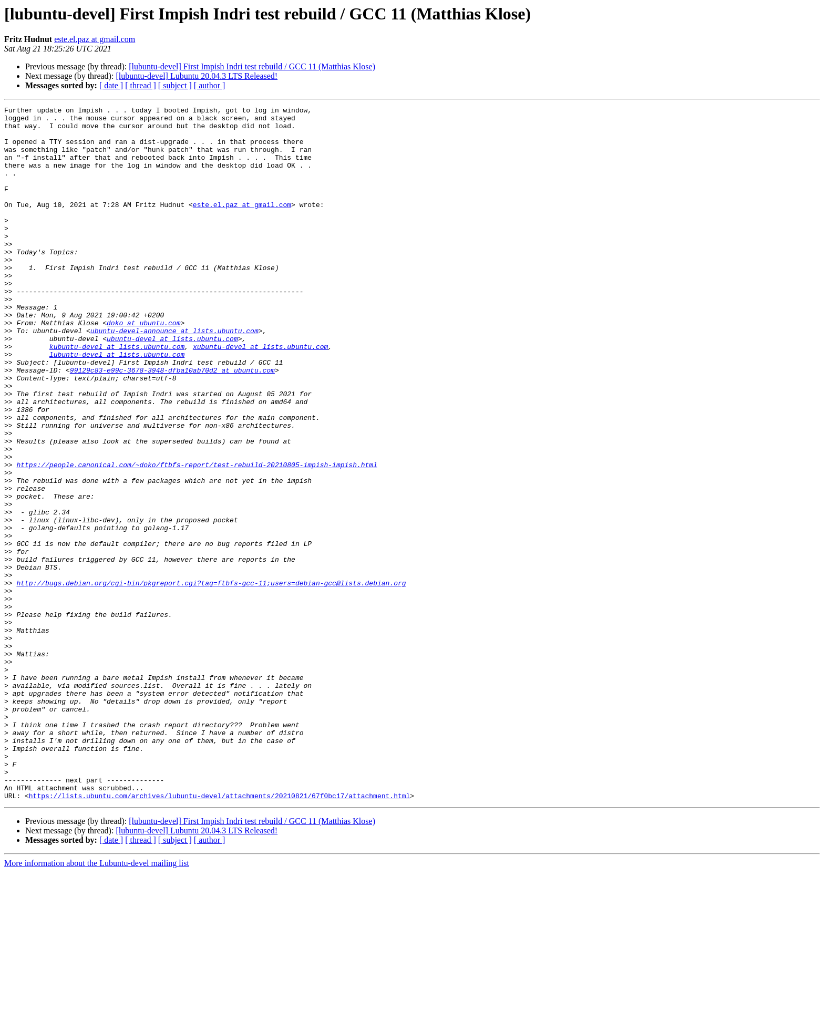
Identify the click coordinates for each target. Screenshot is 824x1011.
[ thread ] (140, 85)
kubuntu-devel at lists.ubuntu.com (116, 395)
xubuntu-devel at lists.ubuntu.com (260, 395)
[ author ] (209, 85)
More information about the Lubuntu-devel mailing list (96, 1001)
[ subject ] (175, 85)
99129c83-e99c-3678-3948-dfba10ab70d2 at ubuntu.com (172, 423)
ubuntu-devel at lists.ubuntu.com (172, 385)
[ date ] (111, 85)
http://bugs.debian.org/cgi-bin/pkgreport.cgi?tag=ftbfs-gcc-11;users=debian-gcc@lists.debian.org (211, 679)
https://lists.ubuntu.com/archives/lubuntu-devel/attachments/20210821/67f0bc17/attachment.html (219, 934)
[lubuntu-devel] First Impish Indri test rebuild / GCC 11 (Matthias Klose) (252, 66)
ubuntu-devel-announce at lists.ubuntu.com (174, 376)
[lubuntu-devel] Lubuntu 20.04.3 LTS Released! (196, 75)
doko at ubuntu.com (143, 367)
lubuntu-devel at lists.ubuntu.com (116, 404)
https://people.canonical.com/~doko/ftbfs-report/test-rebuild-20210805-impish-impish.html (196, 537)
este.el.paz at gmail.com (94, 39)
